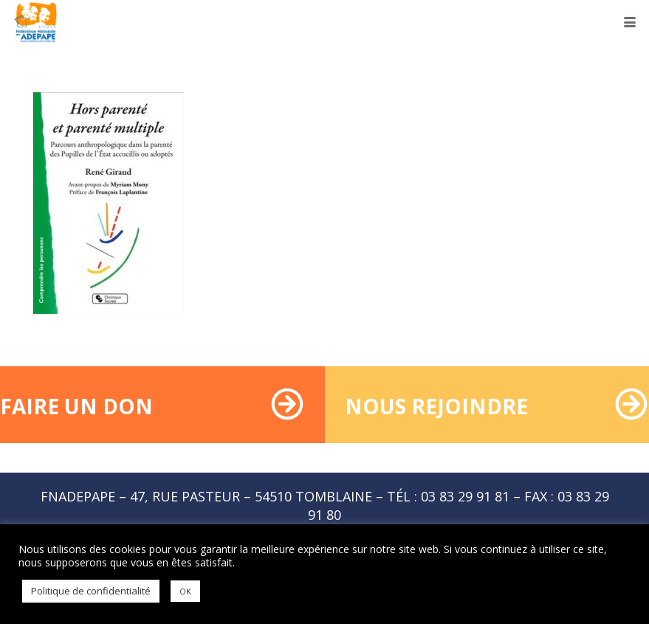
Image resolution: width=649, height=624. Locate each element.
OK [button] (185, 591)
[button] (630, 22)
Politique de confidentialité (91, 590)
